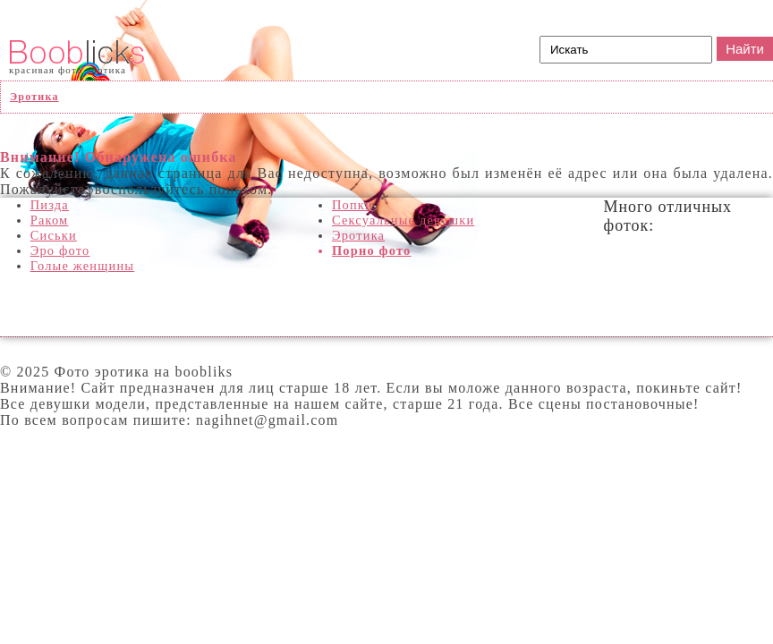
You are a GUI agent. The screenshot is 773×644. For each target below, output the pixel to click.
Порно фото (372, 250)
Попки (352, 205)
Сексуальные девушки (403, 220)
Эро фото (60, 250)
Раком (49, 220)
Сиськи (53, 235)
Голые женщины (82, 265)
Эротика (358, 235)
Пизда (49, 205)
